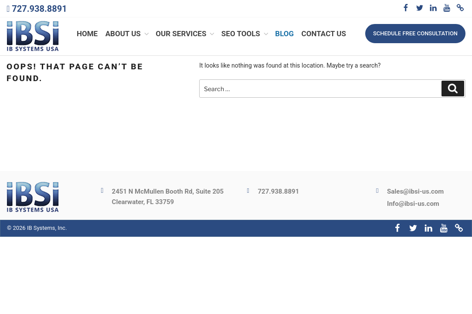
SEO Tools (245, 34)
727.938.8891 (39, 8)
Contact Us (324, 34)
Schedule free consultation (415, 33)
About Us (127, 34)
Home (87, 34)
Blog (284, 34)
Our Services (186, 34)
